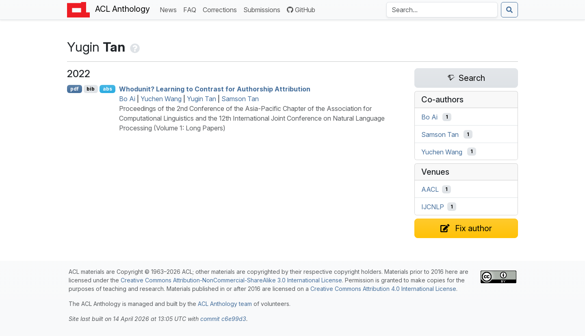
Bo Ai (127, 99)
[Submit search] (509, 9)
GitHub (301, 10)
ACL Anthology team (225, 303)
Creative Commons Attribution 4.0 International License (383, 288)
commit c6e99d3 (223, 318)
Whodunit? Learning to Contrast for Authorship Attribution (214, 89)
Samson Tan (240, 99)
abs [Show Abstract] (107, 89)
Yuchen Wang (161, 99)
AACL (430, 189)
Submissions (263, 9)
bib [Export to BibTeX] (91, 89)
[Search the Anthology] (442, 9)
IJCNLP (432, 207)
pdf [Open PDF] (74, 89)
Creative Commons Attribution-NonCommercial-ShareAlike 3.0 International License (231, 280)
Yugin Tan (201, 99)
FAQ (191, 9)
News (170, 9)
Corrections (221, 9)
